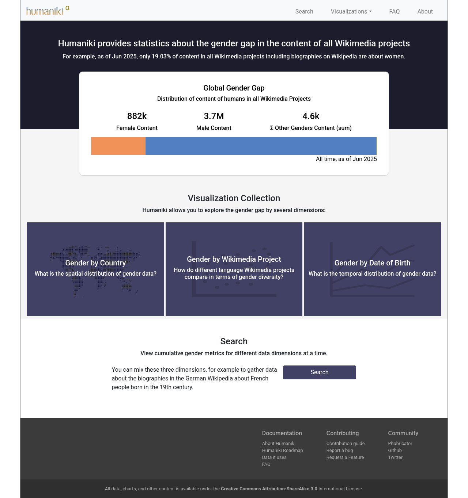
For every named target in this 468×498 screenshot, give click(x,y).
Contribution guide (346, 443)
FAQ (394, 11)
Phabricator (400, 443)
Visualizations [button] (349, 11)
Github (395, 450)
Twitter (395, 457)
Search (304, 11)
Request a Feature (345, 457)
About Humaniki (278, 443)
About (425, 11)
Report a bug (340, 450)
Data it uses (274, 457)
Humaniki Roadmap (282, 450)
